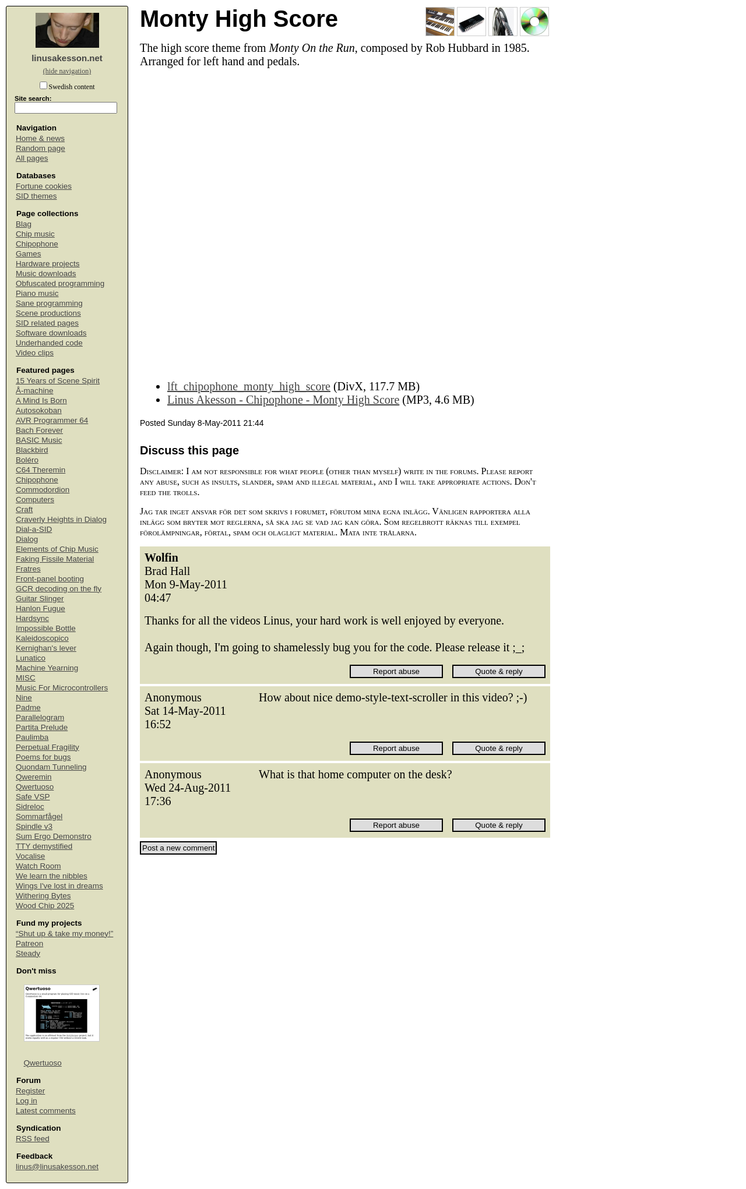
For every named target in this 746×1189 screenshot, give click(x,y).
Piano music (37, 293)
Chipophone (37, 243)
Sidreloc (30, 806)
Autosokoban (39, 410)
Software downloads (51, 333)
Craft (24, 509)
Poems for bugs (43, 757)
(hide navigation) (67, 71)
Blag (23, 224)
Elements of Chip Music (57, 549)
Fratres (28, 568)
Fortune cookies (44, 186)
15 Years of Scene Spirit (58, 380)
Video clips (35, 352)
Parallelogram (40, 717)
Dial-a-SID (34, 529)
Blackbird (32, 450)
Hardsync (32, 618)
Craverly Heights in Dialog (61, 519)
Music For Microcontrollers (62, 687)
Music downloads (46, 273)
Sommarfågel (39, 816)
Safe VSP (33, 796)
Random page (40, 148)
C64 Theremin (40, 469)
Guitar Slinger (40, 598)
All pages (32, 158)
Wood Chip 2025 (45, 905)
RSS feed (33, 1138)
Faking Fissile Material (55, 559)
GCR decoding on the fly (58, 588)
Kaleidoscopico (42, 638)
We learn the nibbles (51, 876)
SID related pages (47, 323)
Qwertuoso (35, 786)
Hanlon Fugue (40, 608)
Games (28, 253)
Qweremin (34, 776)
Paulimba (32, 737)
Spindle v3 (34, 826)
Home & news (40, 138)
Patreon (29, 943)
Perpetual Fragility (47, 747)
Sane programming (49, 303)
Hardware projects (48, 263)
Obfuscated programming (60, 283)
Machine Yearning (47, 668)
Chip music (35, 234)
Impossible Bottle (46, 628)
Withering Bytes (43, 895)
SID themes (36, 196)
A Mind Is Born (41, 400)
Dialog (27, 539)
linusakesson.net (67, 58)
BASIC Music (39, 440)
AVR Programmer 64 (52, 420)
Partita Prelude (42, 727)
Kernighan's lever (46, 648)
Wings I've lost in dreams (59, 885)
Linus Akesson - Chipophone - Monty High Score (283, 399)
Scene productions (48, 313)
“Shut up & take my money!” (64, 933)
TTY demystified (44, 846)
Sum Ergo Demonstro (54, 836)
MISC (26, 677)
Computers (35, 499)
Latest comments (46, 1110)
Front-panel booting (50, 578)
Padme (28, 707)
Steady (28, 953)
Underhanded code (49, 342)
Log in (26, 1100)
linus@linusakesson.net (57, 1166)
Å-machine (35, 390)
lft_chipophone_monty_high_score (248, 386)
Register (30, 1090)
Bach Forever (39, 430)
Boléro (27, 460)
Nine (24, 697)
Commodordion (42, 489)
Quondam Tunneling (51, 767)
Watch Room (38, 866)
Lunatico (30, 658)
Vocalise (30, 856)
